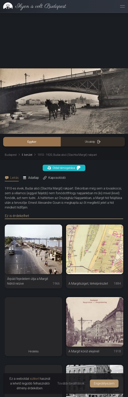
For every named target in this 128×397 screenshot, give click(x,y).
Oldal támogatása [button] (64, 168)
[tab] (13, 177)
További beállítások (70, 383)
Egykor (32, 141)
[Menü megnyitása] (122, 6)
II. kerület (27, 154)
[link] (33, 6)
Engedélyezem (104, 383)
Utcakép (93, 142)
